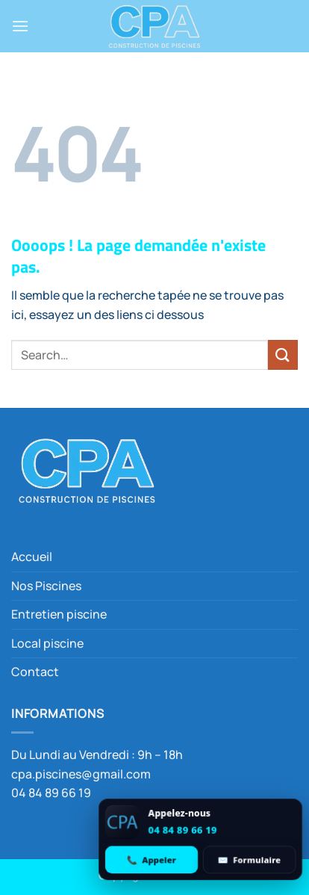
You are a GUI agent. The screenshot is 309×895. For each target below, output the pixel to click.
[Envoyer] (283, 354)
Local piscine (47, 643)
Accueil (31, 556)
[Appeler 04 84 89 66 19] (151, 859)
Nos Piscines (46, 585)
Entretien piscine (59, 614)
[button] (20, 25)
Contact (35, 671)
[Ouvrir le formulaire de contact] (249, 859)
